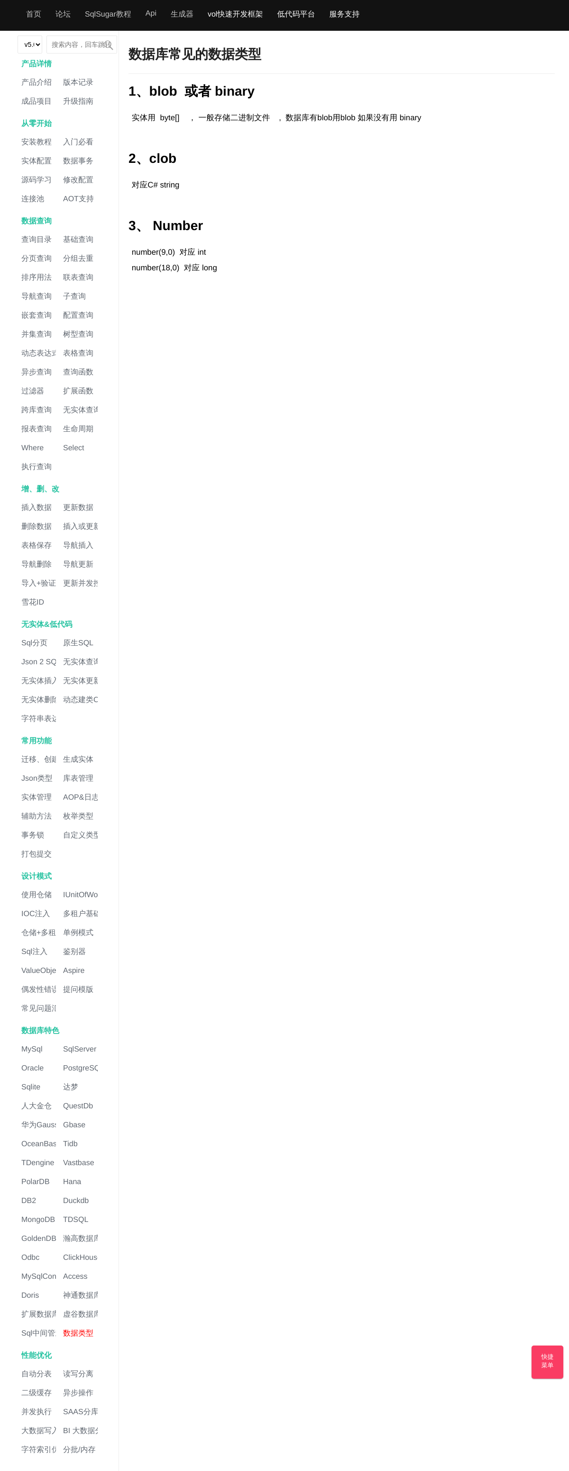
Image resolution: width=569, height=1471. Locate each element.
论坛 (63, 14)
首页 (33, 14)
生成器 (182, 14)
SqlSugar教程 (108, 14)
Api (151, 13)
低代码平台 (296, 14)
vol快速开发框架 (235, 14)
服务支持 (344, 14)
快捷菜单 (547, 1361)
